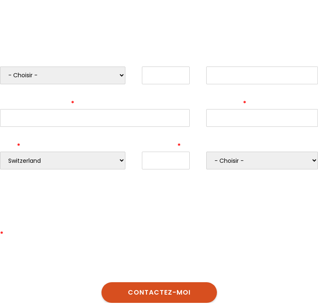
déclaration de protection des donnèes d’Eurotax (204, 264)
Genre (10, 60)
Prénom (155, 60)
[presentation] (62, 200)
